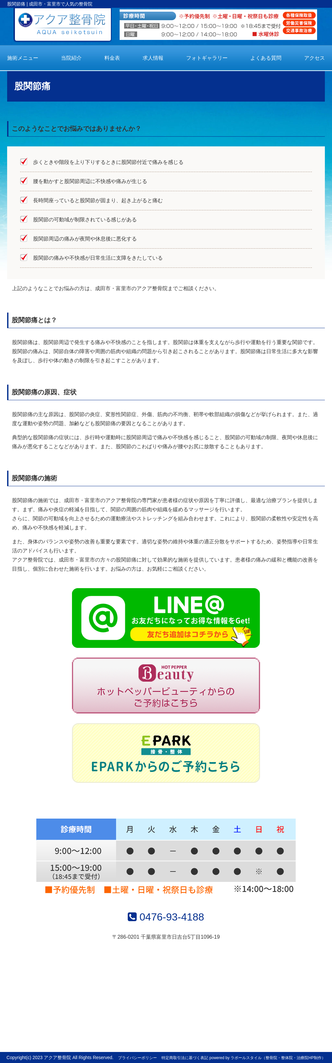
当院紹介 (71, 58)
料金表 (112, 58)
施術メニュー (22, 58)
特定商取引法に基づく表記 (184, 1058)
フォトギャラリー (207, 58)
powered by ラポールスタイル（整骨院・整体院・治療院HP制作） (267, 1058)
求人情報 (153, 58)
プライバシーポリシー (137, 1058)
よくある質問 (265, 58)
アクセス (314, 58)
